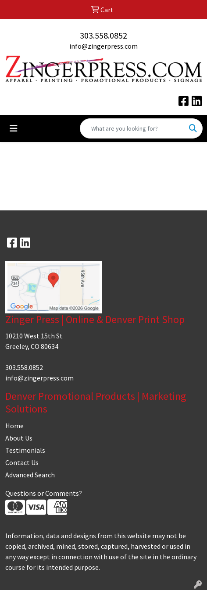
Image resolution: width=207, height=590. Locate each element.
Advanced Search (30, 474)
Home (14, 425)
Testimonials (25, 450)
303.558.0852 (103, 35)
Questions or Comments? (43, 493)
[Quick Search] (132, 128)
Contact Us (22, 462)
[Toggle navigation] (13, 128)
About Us (18, 438)
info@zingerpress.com (103, 46)
